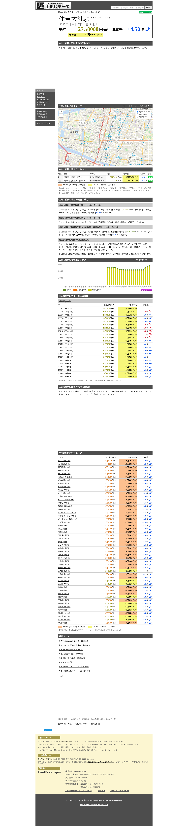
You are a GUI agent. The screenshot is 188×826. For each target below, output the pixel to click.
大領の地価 (62, 542)
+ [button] (61, 111)
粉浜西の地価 (63, 581)
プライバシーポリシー (119, 791)
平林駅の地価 (63, 503)
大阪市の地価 (42, 114)
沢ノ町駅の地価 (64, 474)
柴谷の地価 (62, 597)
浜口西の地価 (63, 584)
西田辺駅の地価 (64, 467)
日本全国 (62, 12)
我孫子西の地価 (64, 607)
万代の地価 (62, 532)
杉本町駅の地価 (64, 480)
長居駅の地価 (63, 470)
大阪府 (70, 12)
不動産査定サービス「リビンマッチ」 (100, 762)
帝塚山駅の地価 (64, 464)
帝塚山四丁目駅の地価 (67, 516)
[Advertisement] (45, 48)
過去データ (41, 105)
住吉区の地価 (42, 117)
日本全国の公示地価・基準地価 (72, 658)
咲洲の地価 (62, 623)
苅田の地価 (62, 526)
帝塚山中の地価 (64, 613)
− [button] (61, 115)
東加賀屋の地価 (64, 574)
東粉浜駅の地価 (64, 509)
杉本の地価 (62, 610)
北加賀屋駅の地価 (65, 496)
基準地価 (68, 741)
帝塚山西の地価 (64, 616)
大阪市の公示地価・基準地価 (71, 650)
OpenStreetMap (139, 164)
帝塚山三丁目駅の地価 (67, 513)
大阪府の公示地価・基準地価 (71, 654)
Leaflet (130, 164)
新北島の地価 (63, 594)
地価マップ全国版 (44, 123)
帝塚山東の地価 (64, 620)
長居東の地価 (63, 551)
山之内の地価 (63, 545)
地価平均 (40, 94)
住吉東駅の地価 (64, 487)
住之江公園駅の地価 (66, 500)
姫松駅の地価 (63, 483)
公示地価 (60, 741)
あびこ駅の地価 (64, 493)
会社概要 (101, 791)
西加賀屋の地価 (64, 571)
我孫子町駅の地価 (65, 477)
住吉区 (85, 12)
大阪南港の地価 (64, 522)
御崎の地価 (62, 587)
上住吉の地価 (63, 561)
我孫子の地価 (63, 564)
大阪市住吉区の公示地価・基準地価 (74, 641)
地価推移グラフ (43, 102)
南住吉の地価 (63, 548)
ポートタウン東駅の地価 (67, 519)
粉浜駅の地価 (63, 490)
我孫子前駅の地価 (65, 506)
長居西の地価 (63, 555)
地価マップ (41, 97)
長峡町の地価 (63, 603)
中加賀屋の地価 (64, 577)
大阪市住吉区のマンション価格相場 (74, 667)
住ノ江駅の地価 (64, 461)
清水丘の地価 (63, 539)
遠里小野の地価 (64, 558)
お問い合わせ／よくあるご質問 (78, 791)
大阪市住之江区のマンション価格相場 (74, 671)
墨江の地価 (62, 529)
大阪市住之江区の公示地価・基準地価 (74, 645)
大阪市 (78, 12)
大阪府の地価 (42, 111)
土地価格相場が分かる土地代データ (94, 805)
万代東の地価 (63, 535)
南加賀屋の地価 (64, 568)
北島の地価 (62, 590)
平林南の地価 (63, 600)
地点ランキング (43, 100)
